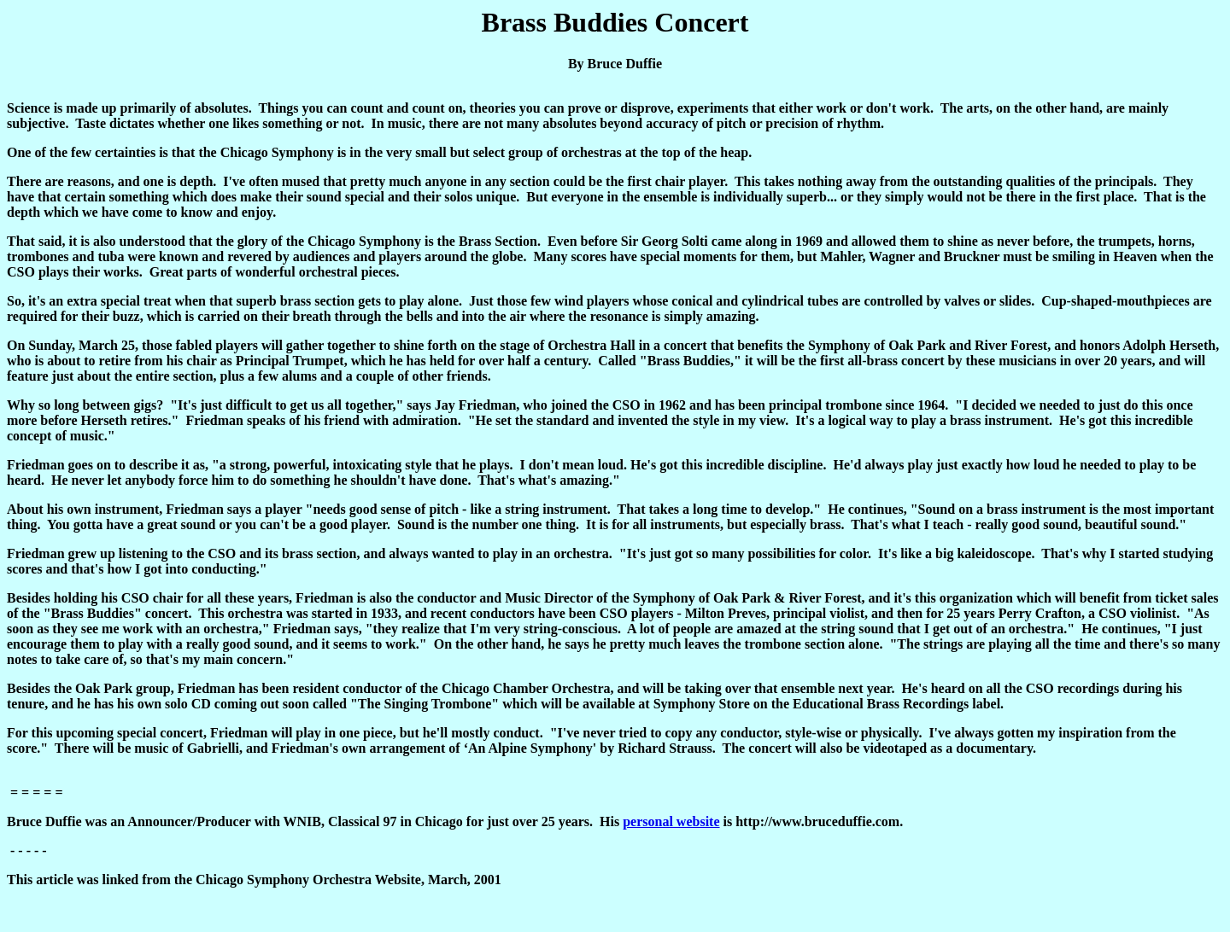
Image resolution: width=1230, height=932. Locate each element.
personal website (671, 821)
